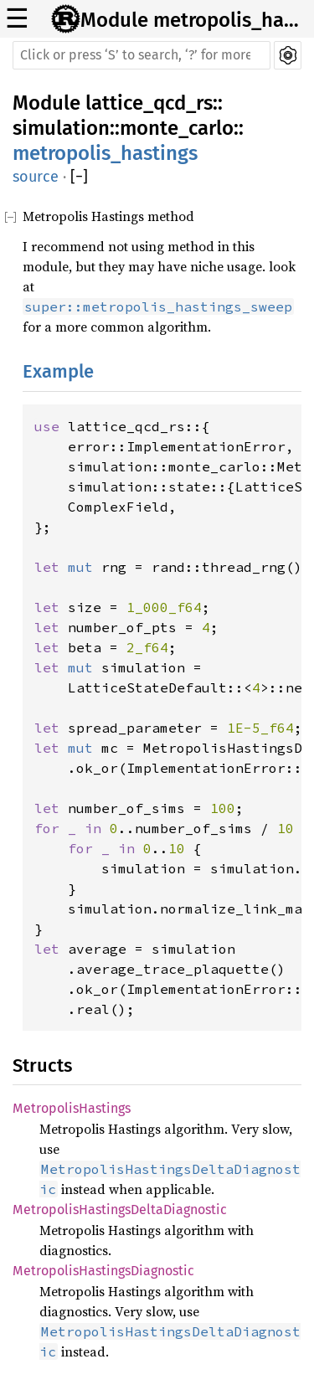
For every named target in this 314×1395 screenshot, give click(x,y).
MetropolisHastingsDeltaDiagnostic (120, 1209)
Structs (42, 1065)
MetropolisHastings (72, 1108)
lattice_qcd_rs (149, 103)
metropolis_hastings (105, 153)
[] (79, 177)
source (36, 176)
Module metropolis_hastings (192, 20)
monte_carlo (177, 128)
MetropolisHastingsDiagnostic (103, 1271)
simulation (61, 128)
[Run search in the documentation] (141, 55)
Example (58, 371)
